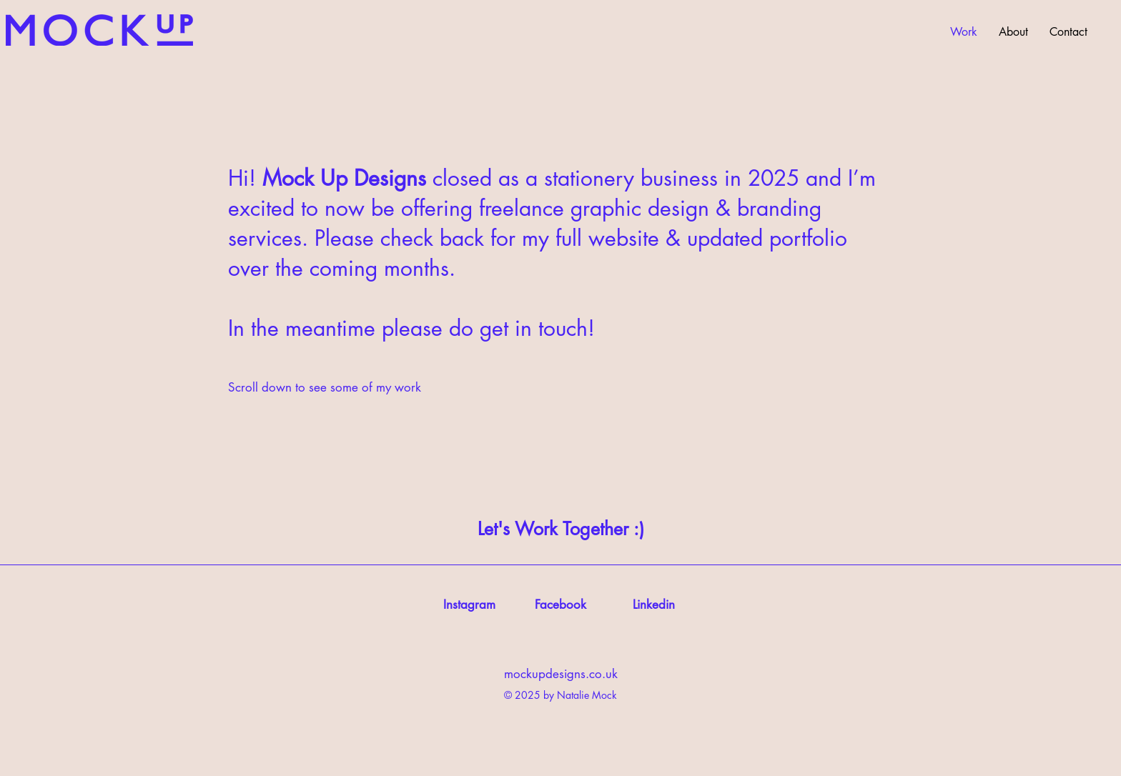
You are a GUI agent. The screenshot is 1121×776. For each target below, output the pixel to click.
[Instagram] (469, 605)
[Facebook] (560, 605)
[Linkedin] (654, 605)
